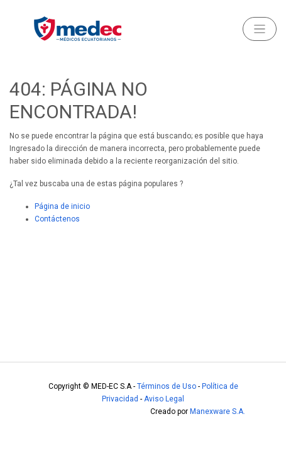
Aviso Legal (164, 398)
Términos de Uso (166, 386)
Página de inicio (62, 206)
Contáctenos (57, 219)
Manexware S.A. (217, 411)
